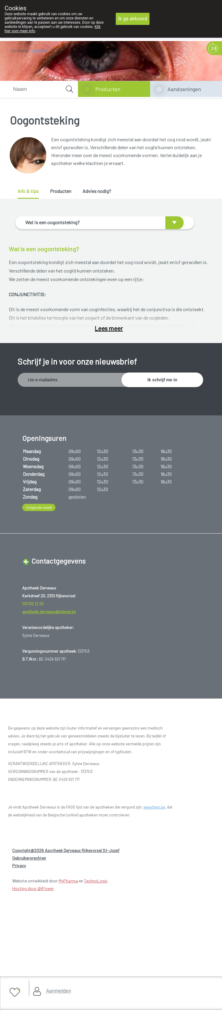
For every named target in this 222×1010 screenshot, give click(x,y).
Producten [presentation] (60, 191)
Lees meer (109, 470)
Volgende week (39, 648)
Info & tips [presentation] (28, 191)
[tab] (30, 193)
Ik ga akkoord (132, 19)
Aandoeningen (184, 89)
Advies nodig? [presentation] (97, 191)
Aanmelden (58, 991)
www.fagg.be (154, 948)
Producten (107, 89)
